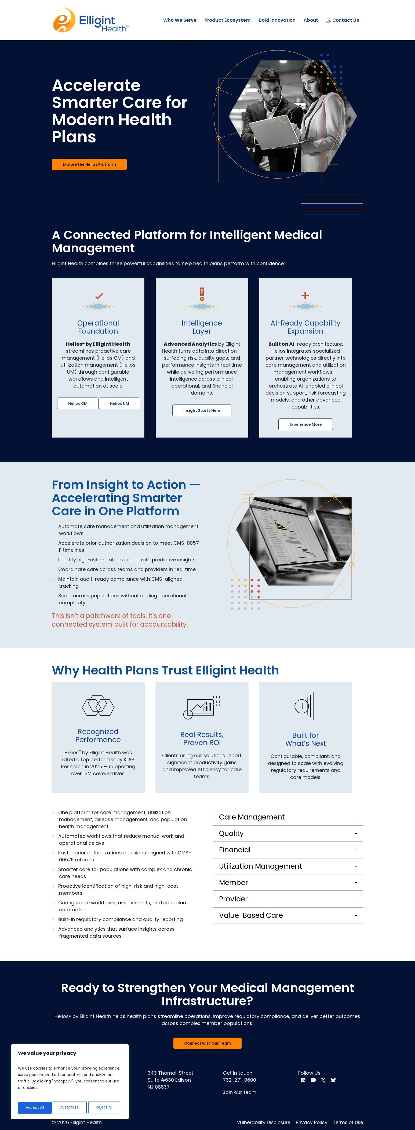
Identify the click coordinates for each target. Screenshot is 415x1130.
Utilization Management (260, 866)
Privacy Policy (311, 1122)
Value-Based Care (251, 915)
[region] (70, 1082)
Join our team (239, 1092)
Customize (35, 1107)
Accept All (105, 1107)
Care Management (252, 817)
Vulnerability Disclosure (263, 1122)
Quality (231, 833)
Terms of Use (348, 1122)
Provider (233, 899)
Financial (234, 850)
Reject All (70, 1107)
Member (233, 882)
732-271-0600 (239, 1080)
